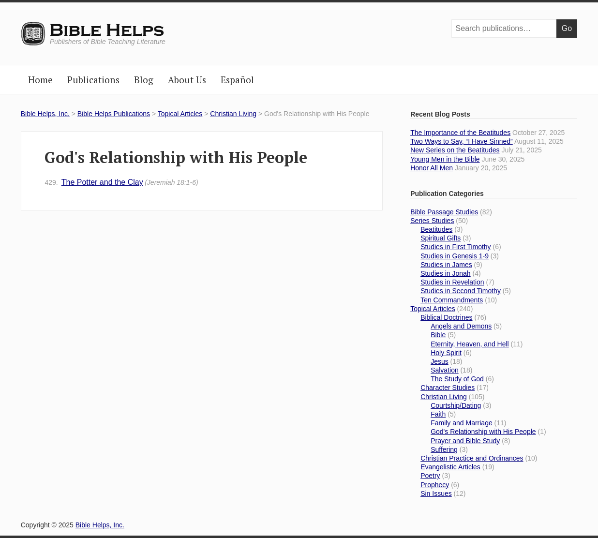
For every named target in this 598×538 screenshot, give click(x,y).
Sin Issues (436, 493)
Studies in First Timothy (455, 247)
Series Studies (432, 220)
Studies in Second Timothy (460, 291)
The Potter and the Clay (121, 182)
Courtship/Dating (456, 405)
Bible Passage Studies (444, 212)
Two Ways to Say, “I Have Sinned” (461, 141)
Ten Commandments (451, 300)
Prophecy (434, 485)
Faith (438, 414)
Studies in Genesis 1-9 (454, 256)
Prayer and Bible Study (465, 441)
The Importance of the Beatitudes (460, 132)
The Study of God (457, 379)
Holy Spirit (446, 353)
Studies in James (446, 265)
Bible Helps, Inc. (107, 30)
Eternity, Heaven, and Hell (470, 344)
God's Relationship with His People (483, 431)
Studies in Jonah (445, 273)
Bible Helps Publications (113, 114)
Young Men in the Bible (444, 159)
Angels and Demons (461, 326)
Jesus (439, 361)
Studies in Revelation (452, 282)
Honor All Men (431, 168)
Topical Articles (180, 114)
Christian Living (233, 114)
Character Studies (447, 387)
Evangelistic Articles (450, 467)
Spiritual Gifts (440, 238)
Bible (438, 335)
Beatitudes (436, 229)
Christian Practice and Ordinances (471, 458)
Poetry (430, 475)
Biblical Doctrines (446, 317)
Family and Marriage (462, 423)
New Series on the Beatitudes (454, 150)
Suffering (444, 449)
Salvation (445, 370)
